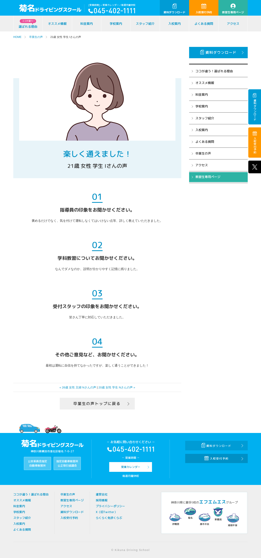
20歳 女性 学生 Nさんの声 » (116, 387)
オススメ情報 (57, 23)
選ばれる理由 (28, 24)
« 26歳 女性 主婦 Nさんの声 (77, 387)
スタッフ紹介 (145, 23)
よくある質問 (203, 23)
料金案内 (86, 23)
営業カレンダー (130, 467)
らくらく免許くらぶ (109, 518)
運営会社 (101, 494)
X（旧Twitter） (106, 512)
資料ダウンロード (174, 9)
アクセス (233, 23)
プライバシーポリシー (110, 506)
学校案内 (116, 23)
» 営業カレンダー (109, 5)
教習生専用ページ (233, 9)
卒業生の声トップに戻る (97, 403)
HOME (17, 36)
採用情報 (101, 500)
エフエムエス (212, 502)
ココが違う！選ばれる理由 (214, 71)
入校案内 (174, 23)
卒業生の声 (36, 36)
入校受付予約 (204, 9)
